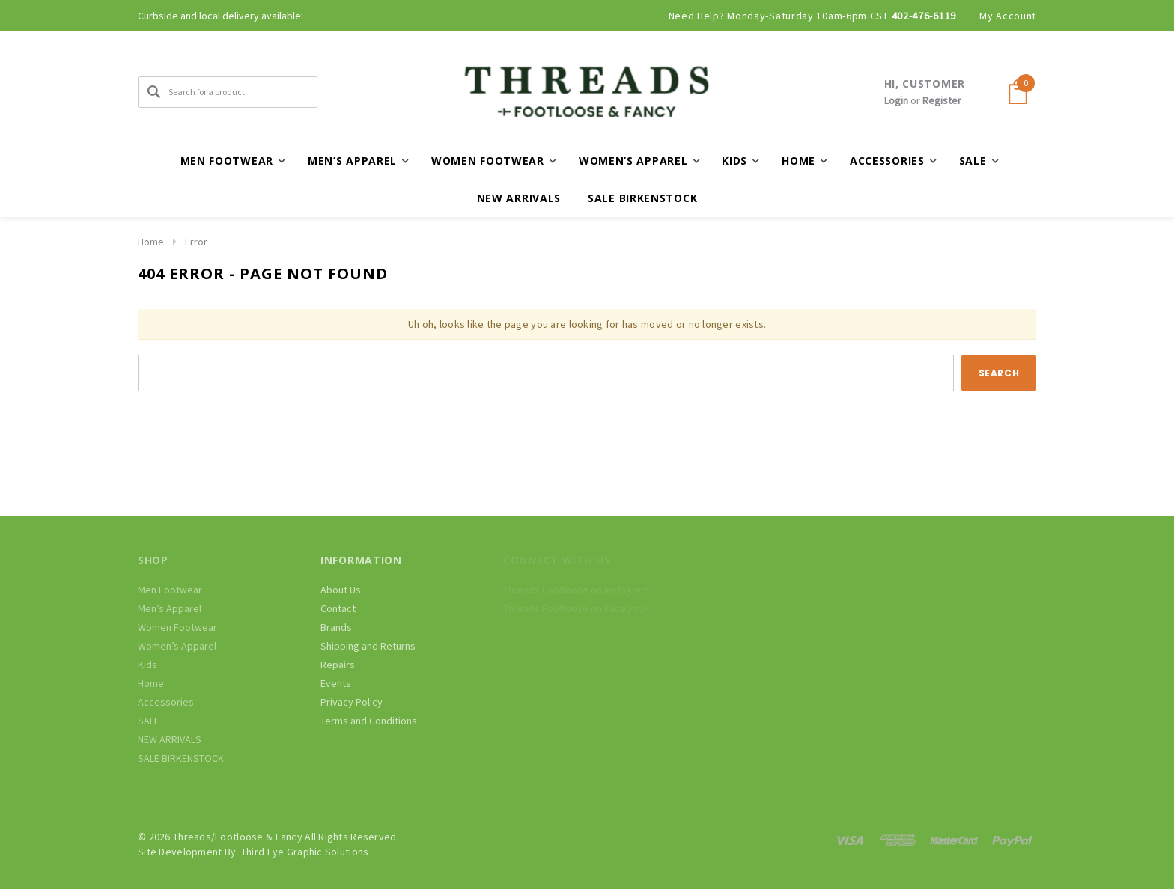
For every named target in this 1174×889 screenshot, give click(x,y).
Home (151, 241)
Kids (147, 664)
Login (896, 100)
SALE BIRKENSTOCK (642, 198)
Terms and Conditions (368, 720)
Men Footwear (170, 589)
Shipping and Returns (368, 646)
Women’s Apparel (177, 646)
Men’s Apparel (169, 608)
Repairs (337, 664)
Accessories (166, 702)
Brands (336, 627)
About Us (340, 589)
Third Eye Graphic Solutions (305, 851)
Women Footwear (177, 627)
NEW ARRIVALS (519, 198)
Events (335, 683)
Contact (338, 608)
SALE (148, 720)
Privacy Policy (351, 702)
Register (941, 100)
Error (196, 241)
